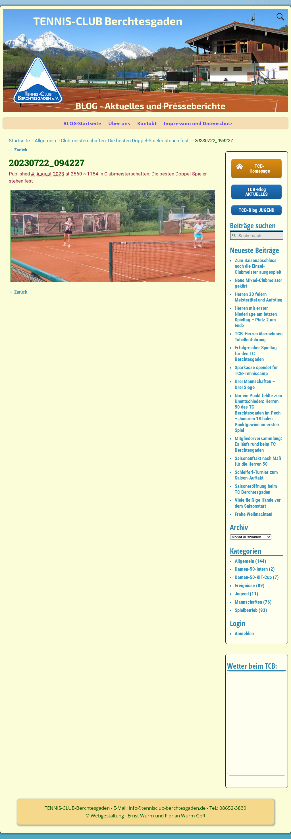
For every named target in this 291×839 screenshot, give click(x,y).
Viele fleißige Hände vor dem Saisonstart (258, 503)
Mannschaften (248, 602)
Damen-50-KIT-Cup (253, 577)
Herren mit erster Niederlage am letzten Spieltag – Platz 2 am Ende (256, 316)
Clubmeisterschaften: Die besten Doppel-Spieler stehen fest (125, 140)
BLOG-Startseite (82, 123)
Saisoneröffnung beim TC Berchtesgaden (256, 489)
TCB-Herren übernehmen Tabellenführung (258, 336)
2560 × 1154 (84, 174)
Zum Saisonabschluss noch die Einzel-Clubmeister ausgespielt (258, 266)
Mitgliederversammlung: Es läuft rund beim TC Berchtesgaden (258, 444)
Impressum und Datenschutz (198, 123)
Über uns (119, 123)
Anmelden (244, 633)
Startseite (19, 140)
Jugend (242, 594)
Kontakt (147, 123)
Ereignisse (245, 585)
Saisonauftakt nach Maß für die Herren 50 (258, 461)
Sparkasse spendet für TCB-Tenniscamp (256, 370)
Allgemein (45, 140)
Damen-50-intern (251, 569)
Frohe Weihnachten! (253, 514)
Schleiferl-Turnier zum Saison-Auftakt (256, 475)
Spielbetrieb (246, 610)
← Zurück (18, 149)
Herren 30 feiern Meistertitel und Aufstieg (258, 297)
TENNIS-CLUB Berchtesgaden (107, 20)
